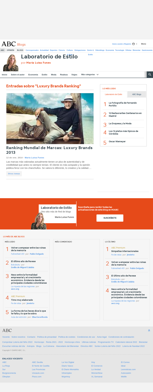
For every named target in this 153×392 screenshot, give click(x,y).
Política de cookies (66, 337)
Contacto (31, 337)
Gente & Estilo (90, 50)
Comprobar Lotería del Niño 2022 (17, 342)
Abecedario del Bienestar (67, 346)
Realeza (64, 74)
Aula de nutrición (19, 317)
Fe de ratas (16, 303)
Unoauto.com (38, 373)
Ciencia (62, 50)
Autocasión (126, 373)
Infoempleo (67, 373)
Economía (110, 50)
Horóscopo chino (72, 342)
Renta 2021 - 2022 (54, 342)
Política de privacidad (47, 337)
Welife (124, 377)
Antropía (31, 346)
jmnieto (30, 303)
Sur (3, 369)
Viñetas (128, 50)
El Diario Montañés (70, 369)
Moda (53, 74)
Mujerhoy (66, 377)
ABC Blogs (136, 94)
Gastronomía (147, 50)
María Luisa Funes (34, 157)
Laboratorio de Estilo (49, 57)
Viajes (74, 74)
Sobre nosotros (18, 337)
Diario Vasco (67, 366)
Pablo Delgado (37, 254)
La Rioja (6, 366)
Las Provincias (38, 369)
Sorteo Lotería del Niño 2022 (108, 346)
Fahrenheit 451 (17, 254)
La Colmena (48, 346)
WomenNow (96, 373)
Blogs (20, 50)
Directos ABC (87, 346)
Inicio (4, 74)
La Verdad (96, 369)
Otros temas (14, 174)
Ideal (123, 366)
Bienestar (137, 50)
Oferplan (6, 377)
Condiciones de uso (86, 337)
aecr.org (15, 289)
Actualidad (44, 50)
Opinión (10, 50)
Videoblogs (99, 50)
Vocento (6, 337)
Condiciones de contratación (121, 337)
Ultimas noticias (89, 342)
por (36, 62)
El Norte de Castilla (40, 366)
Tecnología (119, 50)
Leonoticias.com (128, 369)
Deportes (53, 50)
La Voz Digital (68, 362)
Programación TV (106, 342)
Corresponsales (32, 50)
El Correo (125, 362)
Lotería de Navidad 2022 (133, 346)
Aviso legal (102, 337)
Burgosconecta (9, 373)
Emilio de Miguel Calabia (22, 267)
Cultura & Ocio (70, 50)
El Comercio (96, 366)
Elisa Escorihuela (39, 317)
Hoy (93, 362)
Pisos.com (36, 377)
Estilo (44, 74)
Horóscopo (39, 342)
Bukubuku (15, 265)
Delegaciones (80, 50)
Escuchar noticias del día (13, 346)
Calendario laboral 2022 (126, 342)
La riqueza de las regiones (23, 287)
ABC (2, 50)
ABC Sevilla (37, 362)
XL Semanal (96, 377)
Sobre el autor (18, 74)
